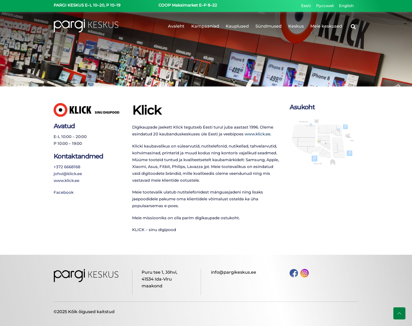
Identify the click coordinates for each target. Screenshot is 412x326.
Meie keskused (326, 26)
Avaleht (176, 26)
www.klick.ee (66, 180)
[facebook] (294, 272)
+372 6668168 (67, 166)
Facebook (64, 192)
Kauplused (237, 26)
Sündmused (268, 26)
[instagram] (304, 272)
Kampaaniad (205, 26)
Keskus (296, 26)
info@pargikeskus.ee (233, 272)
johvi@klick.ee (68, 173)
